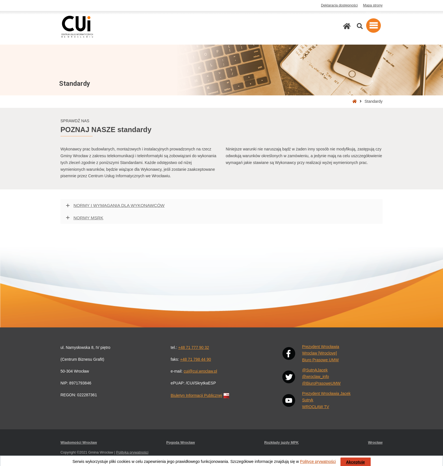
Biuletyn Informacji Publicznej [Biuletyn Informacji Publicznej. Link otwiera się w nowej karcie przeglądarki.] (201, 395)
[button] (373, 25)
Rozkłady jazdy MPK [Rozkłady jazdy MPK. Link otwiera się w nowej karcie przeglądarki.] (281, 443)
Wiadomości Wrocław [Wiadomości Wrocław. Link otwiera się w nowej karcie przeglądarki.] (78, 443)
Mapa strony (373, 5)
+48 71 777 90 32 (193, 347)
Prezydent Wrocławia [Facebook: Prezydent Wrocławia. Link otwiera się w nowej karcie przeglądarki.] (320, 346)
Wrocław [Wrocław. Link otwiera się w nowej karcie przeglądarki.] (375, 443)
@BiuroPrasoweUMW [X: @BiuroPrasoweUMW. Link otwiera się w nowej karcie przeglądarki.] (321, 383)
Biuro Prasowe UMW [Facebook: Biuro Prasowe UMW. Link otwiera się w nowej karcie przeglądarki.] (320, 360)
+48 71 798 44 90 (195, 359)
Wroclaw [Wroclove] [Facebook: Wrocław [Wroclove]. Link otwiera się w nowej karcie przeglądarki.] (319, 353)
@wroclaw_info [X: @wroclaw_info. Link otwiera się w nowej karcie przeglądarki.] (315, 376)
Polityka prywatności (132, 452)
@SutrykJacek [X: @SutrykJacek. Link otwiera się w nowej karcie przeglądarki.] (314, 370)
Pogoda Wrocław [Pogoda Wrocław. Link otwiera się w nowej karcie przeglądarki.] (180, 443)
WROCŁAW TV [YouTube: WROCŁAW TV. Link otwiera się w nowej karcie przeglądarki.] (315, 406)
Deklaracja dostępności (339, 5)
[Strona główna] (347, 26)
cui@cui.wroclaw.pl (200, 371)
